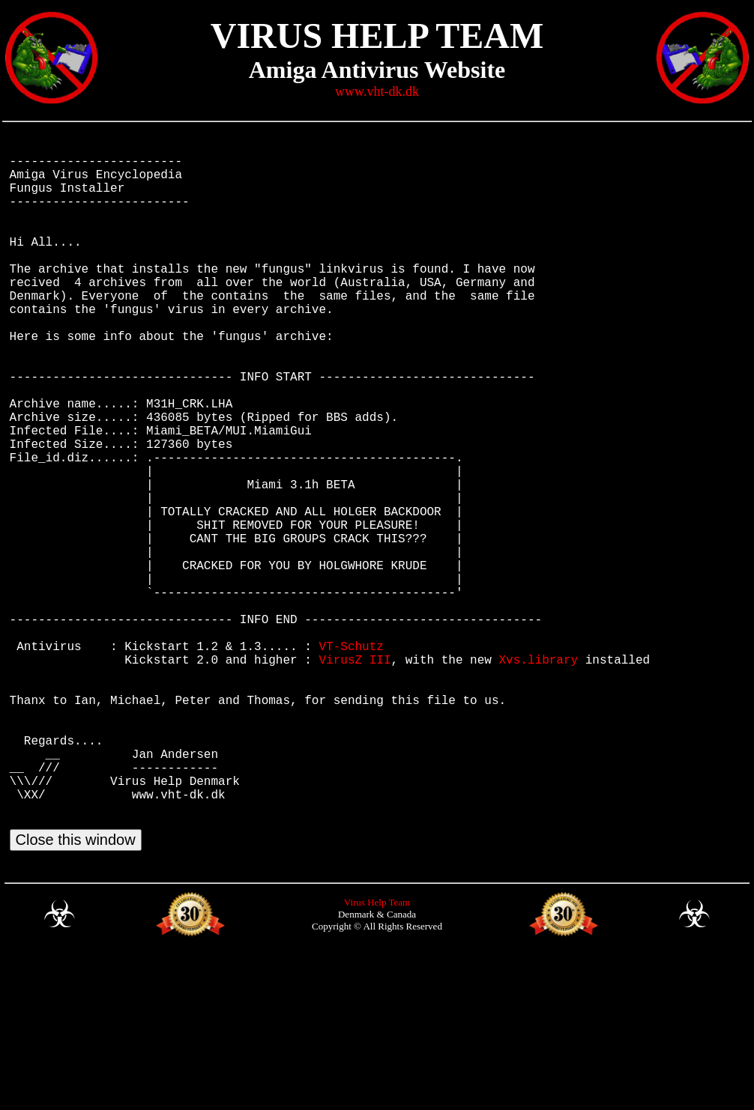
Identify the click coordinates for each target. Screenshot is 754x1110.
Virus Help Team (377, 1055)
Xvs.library (538, 773)
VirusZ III (354, 773)
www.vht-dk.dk (377, 91)
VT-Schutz (351, 756)
